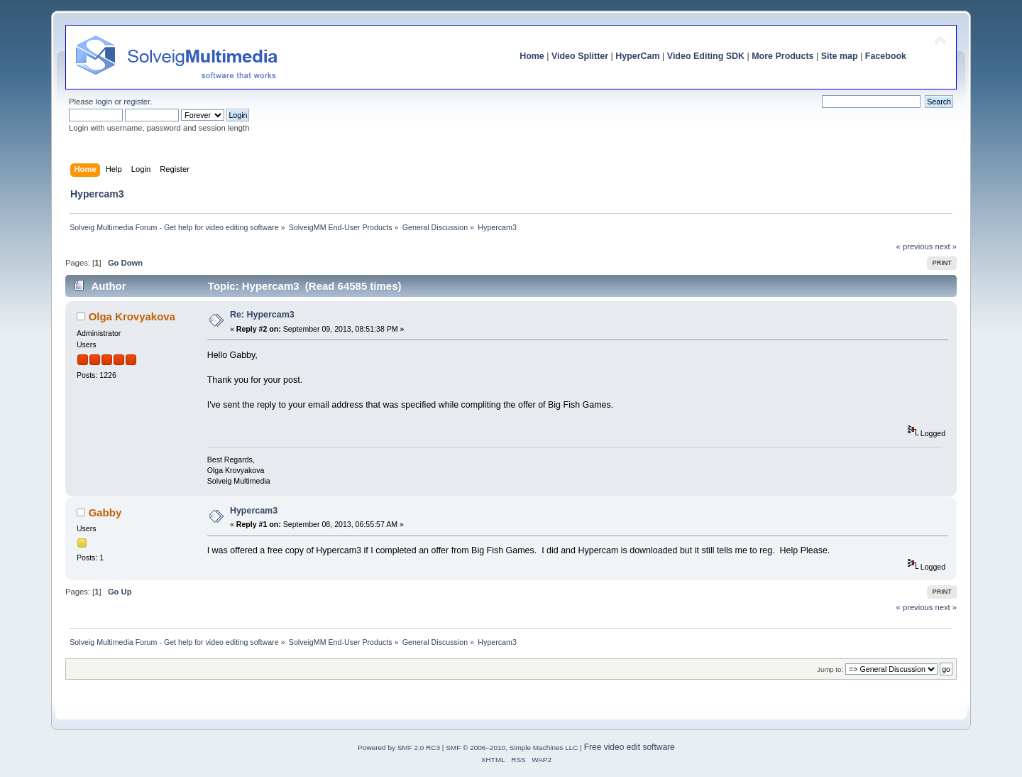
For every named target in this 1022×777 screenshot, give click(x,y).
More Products (782, 56)
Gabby (105, 512)
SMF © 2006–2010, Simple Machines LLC (512, 747)
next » (946, 246)
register (136, 101)
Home (532, 56)
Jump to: (830, 669)
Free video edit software (629, 747)
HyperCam (637, 56)
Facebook (885, 56)
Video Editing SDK (705, 56)
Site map (839, 56)
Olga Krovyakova (132, 316)
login (103, 101)
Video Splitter (579, 56)
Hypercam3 (254, 511)
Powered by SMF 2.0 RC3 (399, 747)
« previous (914, 246)
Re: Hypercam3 (262, 315)
